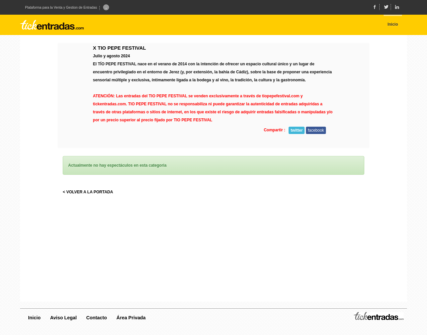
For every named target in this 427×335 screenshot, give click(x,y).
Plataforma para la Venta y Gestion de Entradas (61, 7)
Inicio (34, 317)
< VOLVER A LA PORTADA (88, 192)
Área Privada (130, 317)
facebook (316, 130)
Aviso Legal (63, 317)
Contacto (96, 317)
